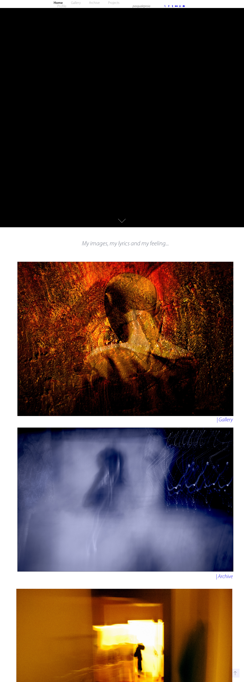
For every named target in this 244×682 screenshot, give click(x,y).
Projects (113, 3)
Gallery (76, 3)
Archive (94, 3)
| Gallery (225, 419)
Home (58, 3)
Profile (61, 6)
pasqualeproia (141, 6)
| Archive (224, 576)
